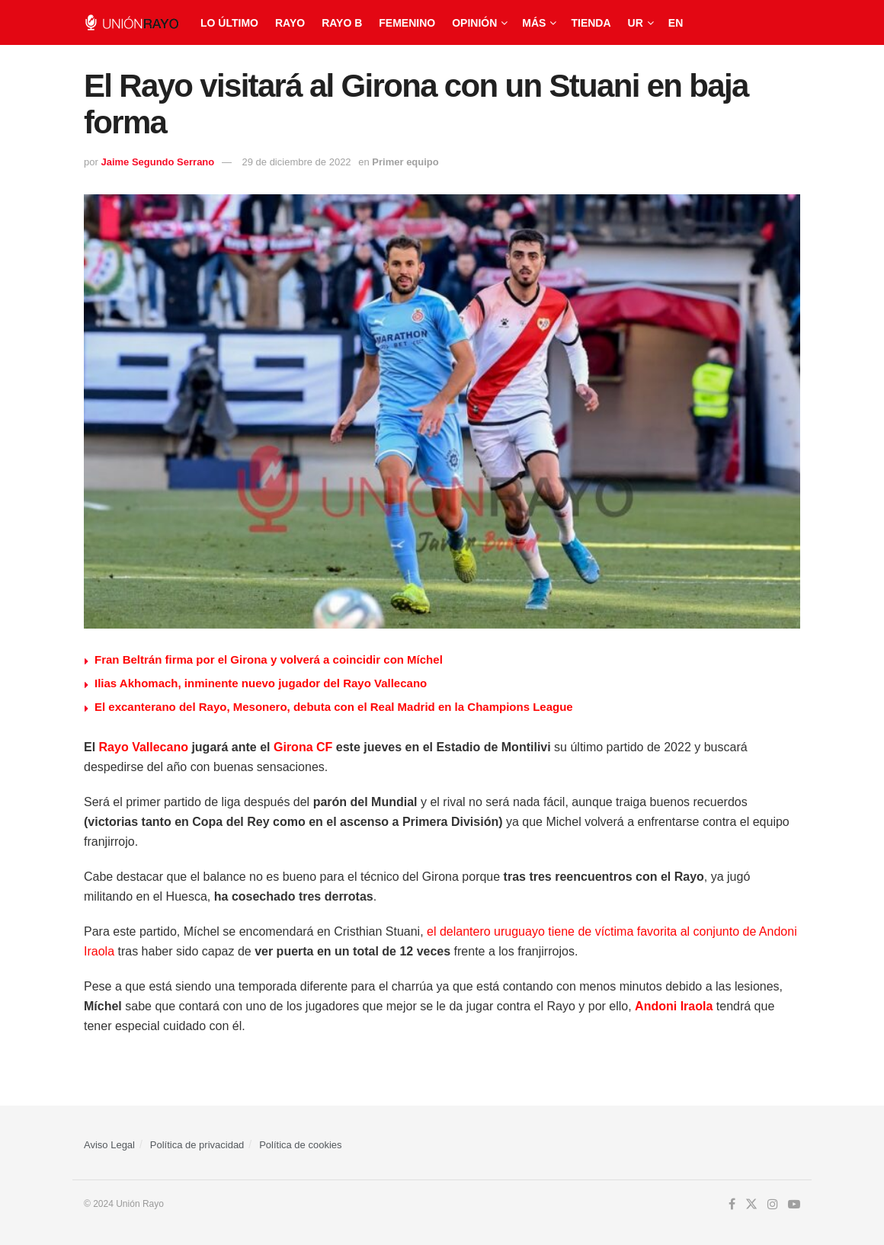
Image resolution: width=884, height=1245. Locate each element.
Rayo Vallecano (143, 747)
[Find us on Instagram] (772, 1204)
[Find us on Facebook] (732, 1204)
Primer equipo (405, 162)
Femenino (407, 23)
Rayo (290, 23)
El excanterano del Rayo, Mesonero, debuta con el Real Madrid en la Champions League (333, 706)
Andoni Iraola (674, 1006)
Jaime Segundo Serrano (157, 162)
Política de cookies (300, 1145)
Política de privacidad (197, 1145)
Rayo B (342, 23)
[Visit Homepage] (131, 22)
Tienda (590, 23)
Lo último (229, 23)
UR (635, 23)
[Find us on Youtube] (794, 1204)
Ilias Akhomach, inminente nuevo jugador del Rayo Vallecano (260, 683)
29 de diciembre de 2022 (296, 162)
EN (675, 23)
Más (534, 23)
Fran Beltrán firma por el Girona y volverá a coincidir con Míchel (268, 659)
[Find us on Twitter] (751, 1204)
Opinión (474, 23)
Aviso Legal (109, 1145)
